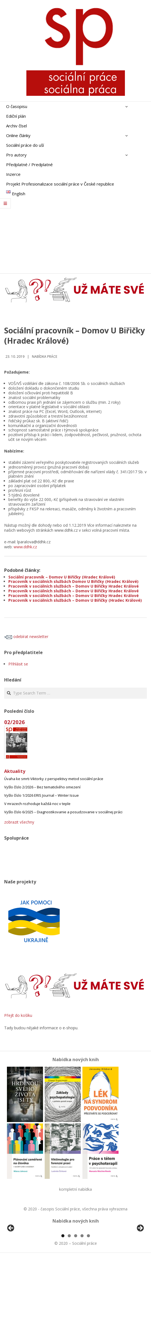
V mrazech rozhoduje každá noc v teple (37, 803)
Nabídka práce (44, 356)
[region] (75, 1261)
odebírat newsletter (26, 636)
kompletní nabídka (75, 1189)
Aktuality (14, 771)
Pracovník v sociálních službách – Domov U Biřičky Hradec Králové (73, 586)
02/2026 (14, 722)
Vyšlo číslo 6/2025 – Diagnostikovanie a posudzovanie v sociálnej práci (63, 811)
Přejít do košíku (18, 1015)
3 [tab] (75, 1299)
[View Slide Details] (26, 1261)
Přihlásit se (18, 664)
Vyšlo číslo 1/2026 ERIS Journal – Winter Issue (41, 795)
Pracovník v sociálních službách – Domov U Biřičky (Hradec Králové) (75, 600)
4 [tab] (82, 1299)
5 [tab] (88, 1299)
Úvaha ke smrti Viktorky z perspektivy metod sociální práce (53, 778)
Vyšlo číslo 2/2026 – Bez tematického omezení (42, 787)
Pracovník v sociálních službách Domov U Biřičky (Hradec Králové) (73, 581)
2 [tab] (69, 1299)
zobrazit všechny (19, 822)
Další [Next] (140, 1260)
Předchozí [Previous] (11, 1260)
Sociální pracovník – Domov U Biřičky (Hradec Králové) (61, 577)
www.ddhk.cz (25, 546)
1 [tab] (62, 1299)
